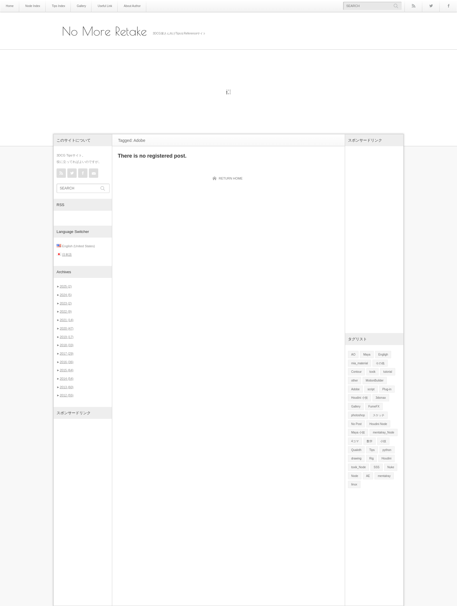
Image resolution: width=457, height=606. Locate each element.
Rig (371, 458)
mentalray (384, 476)
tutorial (387, 371)
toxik (373, 371)
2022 (66, 311)
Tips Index (58, 6)
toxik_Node (358, 467)
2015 (66, 370)
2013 (66, 387)
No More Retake (104, 31)
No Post (356, 424)
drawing (356, 458)
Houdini (386, 458)
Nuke (390, 467)
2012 (66, 395)
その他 (380, 363)
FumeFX (373, 406)
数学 (369, 441)
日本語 (67, 254)
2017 (66, 353)
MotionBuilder (375, 380)
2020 (66, 328)
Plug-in (386, 389)
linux (354, 484)
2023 (66, 303)
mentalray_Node (383, 432)
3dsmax (381, 397)
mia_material (359, 363)
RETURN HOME (231, 178)
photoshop (358, 415)
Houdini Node (378, 424)
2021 (66, 320)
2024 (66, 295)
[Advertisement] (83, 512)
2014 (66, 378)
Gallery (81, 6)
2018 (66, 345)
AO (353, 354)
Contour (356, 371)
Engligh (383, 354)
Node (354, 476)
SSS (376, 467)
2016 (66, 362)
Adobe (355, 389)
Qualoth (356, 450)
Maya (366, 354)
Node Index (32, 6)
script (371, 389)
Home (10, 6)
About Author (132, 6)
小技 (383, 441)
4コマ (355, 441)
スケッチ (378, 415)
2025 (66, 286)
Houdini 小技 (359, 397)
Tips (372, 450)
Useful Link (105, 6)
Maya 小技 (358, 432)
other (354, 380)
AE (368, 476)
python (387, 450)
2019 (66, 337)
